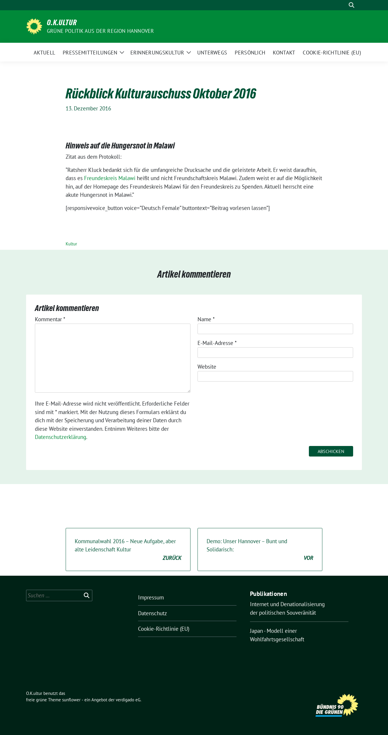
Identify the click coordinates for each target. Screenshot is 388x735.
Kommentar (50, 319)
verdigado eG (128, 699)
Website (207, 366)
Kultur (71, 244)
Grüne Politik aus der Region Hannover (100, 31)
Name (206, 319)
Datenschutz (152, 613)
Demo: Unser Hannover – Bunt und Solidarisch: (260, 550)
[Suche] (343, 5)
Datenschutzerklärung (60, 436)
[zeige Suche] (351, 5)
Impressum (151, 597)
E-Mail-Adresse (217, 342)
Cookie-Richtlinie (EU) (163, 628)
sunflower (71, 699)
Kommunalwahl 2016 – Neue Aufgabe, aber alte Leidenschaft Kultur (128, 550)
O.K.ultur (62, 22)
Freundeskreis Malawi (110, 178)
